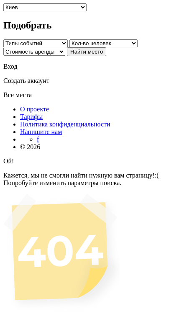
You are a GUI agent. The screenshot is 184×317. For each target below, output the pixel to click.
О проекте (34, 109)
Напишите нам (41, 131)
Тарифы (31, 116)
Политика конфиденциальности (65, 124)
